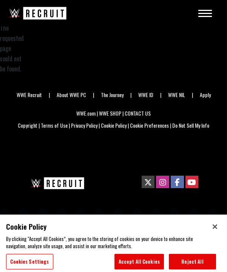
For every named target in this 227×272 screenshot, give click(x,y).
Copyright (27, 125)
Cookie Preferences (149, 125)
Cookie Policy (114, 125)
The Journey (112, 95)
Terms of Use (54, 125)
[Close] (215, 230)
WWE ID (145, 95)
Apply (205, 95)
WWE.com (86, 113)
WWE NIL (176, 95)
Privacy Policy (84, 125)
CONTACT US (138, 113)
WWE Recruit (29, 95)
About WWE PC (71, 95)
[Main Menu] (202, 13)
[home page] (56, 183)
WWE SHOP (110, 113)
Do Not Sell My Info (190, 125)
